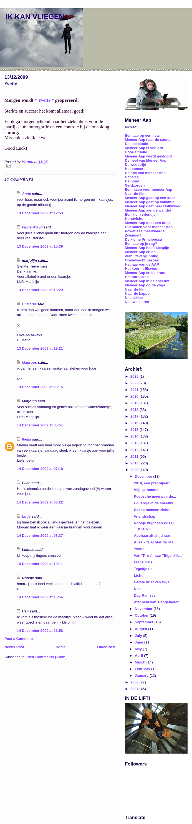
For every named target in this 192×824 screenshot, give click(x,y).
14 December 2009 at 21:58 (40, 631)
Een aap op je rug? (141, 243)
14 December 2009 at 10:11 (40, 564)
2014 (135, 436)
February (143, 669)
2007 (135, 689)
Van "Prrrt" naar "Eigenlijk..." (158, 555)
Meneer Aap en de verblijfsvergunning (141, 254)
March (140, 662)
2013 (135, 443)
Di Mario (29, 304)
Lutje (26, 516)
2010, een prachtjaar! (152, 483)
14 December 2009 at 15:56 (40, 597)
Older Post (106, 647)
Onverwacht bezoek (142, 260)
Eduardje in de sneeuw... (155, 503)
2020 (135, 396)
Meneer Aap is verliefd (144, 148)
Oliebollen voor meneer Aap (149, 227)
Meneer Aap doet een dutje (148, 223)
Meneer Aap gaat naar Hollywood (153, 206)
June (139, 642)
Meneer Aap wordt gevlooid (148, 156)
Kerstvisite (134, 219)
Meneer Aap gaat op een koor (150, 198)
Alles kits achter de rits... (155, 542)
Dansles (132, 177)
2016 (135, 423)
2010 (135, 463)
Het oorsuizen (137, 277)
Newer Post (14, 647)
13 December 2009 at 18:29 (40, 290)
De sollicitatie (136, 144)
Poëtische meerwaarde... (155, 496)
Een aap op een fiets (142, 135)
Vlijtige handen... (148, 490)
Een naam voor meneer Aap (148, 189)
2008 (135, 682)
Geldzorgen (135, 185)
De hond (132, 181)
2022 (135, 383)
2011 (135, 456)
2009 (135, 470)
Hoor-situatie (136, 152)
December (144, 476)
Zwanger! (133, 235)
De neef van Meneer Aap (145, 160)
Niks (137, 589)
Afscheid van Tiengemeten (156, 602)
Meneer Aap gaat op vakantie (150, 202)
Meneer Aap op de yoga (145, 285)
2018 (135, 410)
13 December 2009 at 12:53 (40, 213)
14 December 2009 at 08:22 (40, 502)
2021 (135, 390)
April (139, 655)
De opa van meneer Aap (145, 173)
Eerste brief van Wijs (151, 582)
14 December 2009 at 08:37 (40, 535)
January (142, 675)
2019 (135, 403)
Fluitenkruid (32, 227)
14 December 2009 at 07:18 (40, 469)
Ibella (26, 439)
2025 (135, 376)
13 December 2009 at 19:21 (40, 348)
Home (60, 647)
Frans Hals (143, 562)
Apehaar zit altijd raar (152, 535)
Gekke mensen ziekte (152, 510)
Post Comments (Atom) (47, 657)
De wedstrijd (135, 164)
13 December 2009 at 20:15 (40, 387)
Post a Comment (18, 639)
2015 (135, 430)
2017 (135, 416)
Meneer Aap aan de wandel (148, 210)
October (142, 615)
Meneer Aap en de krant (145, 273)
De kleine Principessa (143, 239)
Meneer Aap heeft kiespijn (147, 248)
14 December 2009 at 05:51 (40, 425)
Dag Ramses (144, 595)
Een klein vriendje (140, 214)
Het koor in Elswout (141, 268)
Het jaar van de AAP (142, 264)
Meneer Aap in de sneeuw (147, 281)
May (139, 649)
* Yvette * (44, 100)
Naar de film (135, 194)
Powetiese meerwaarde (145, 231)
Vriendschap (144, 516)
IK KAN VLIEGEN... (38, 16)
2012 (135, 450)
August (141, 629)
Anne (26, 194)
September (145, 622)
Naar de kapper (138, 293)
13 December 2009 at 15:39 (40, 246)
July (139, 636)
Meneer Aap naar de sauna (147, 140)
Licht (138, 575)
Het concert (135, 169)
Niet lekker (134, 298)
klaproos (29, 362)
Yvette (139, 549)
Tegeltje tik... (144, 569)
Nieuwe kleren (137, 302)
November (144, 609)
